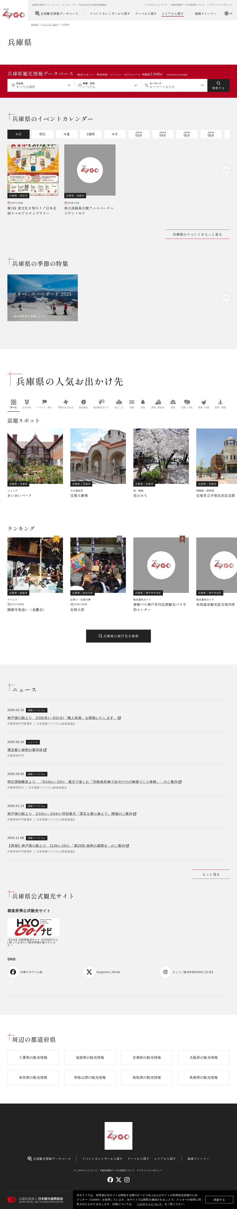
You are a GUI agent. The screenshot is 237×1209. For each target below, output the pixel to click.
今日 (18, 134)
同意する (219, 1200)
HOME (34, 25)
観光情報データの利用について (188, 5)
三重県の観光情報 (33, 1057)
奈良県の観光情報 (33, 1077)
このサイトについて (149, 1204)
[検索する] (218, 85)
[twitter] (118, 1179)
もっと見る (211, 874)
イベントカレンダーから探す (110, 13)
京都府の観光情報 (147, 1057)
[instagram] (126, 1179)
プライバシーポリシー (221, 5)
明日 (42, 134)
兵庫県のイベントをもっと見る (197, 234)
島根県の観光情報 (204, 1077)
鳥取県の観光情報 (147, 1077)
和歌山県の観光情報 (90, 1077)
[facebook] (110, 1179)
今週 (67, 134)
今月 (115, 134)
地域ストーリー (206, 13)
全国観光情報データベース (56, 13)
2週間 (91, 134)
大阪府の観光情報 (204, 1057)
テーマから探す (146, 13)
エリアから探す (173, 13)
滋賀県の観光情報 (90, 1057)
